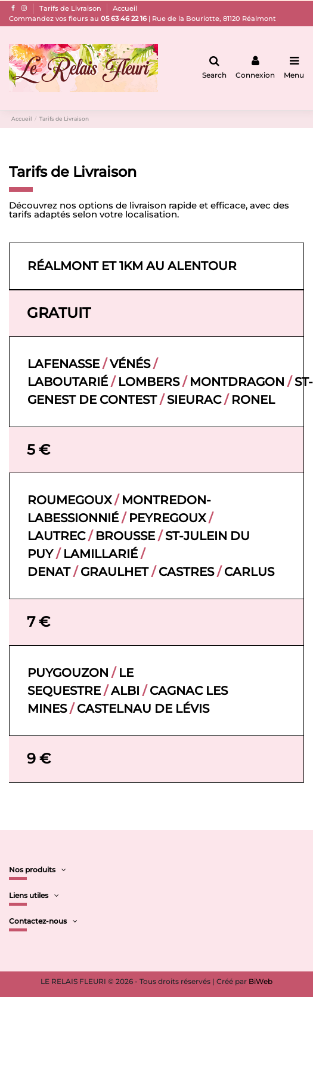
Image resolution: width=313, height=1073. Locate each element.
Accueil (125, 8)
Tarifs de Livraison (71, 8)
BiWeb (260, 981)
